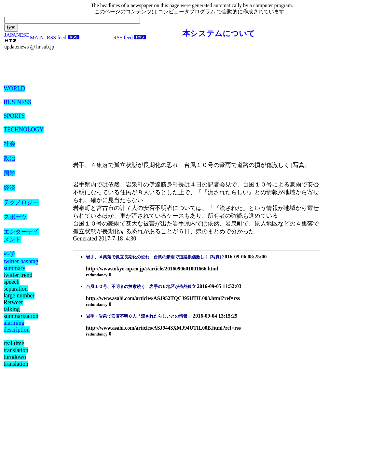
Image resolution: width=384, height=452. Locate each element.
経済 (9, 188)
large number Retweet (19, 299)
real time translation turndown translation (16, 353)
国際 (9, 173)
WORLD (14, 88)
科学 (9, 254)
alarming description (17, 326)
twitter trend (18, 275)
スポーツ (15, 217)
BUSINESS (17, 102)
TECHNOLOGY (24, 129)
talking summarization (21, 312)
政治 (9, 158)
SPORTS (14, 116)
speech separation (16, 285)
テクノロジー (21, 202)
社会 (9, 144)
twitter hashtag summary (21, 264)
